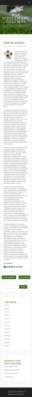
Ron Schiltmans (8, 46)
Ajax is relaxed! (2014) (10, 366)
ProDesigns (20, 394)
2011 (5, 325)
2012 (5, 322)
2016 (5, 308)
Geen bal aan (24, 277)
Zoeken (23, 287)
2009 (5, 332)
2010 (5, 329)
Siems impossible (9, 277)
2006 (5, 342)
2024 (5, 305)
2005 (5, 346)
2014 (5, 315)
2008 (5, 335)
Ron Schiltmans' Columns (16, 18)
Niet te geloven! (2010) (11, 373)
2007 (5, 339)
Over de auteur (8, 376)
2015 (5, 312)
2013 (5, 318)
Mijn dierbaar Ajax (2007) (11, 370)
